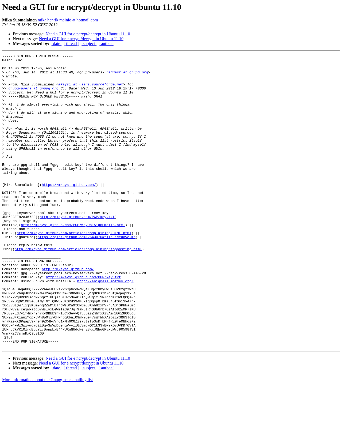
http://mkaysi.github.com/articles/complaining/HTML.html (74, 268)
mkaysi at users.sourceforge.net (91, 90)
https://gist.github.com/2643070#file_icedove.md (87, 273)
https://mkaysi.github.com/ (69, 211)
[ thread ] (71, 43)
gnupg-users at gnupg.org (33, 95)
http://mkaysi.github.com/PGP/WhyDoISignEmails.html (73, 259)
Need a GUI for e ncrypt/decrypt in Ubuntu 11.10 (88, 34)
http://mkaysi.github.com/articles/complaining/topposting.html (78, 288)
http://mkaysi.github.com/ (68, 312)
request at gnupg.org (127, 76)
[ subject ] (89, 43)
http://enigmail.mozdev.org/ (105, 326)
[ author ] (107, 43)
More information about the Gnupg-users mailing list (47, 438)
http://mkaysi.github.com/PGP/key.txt (77, 249)
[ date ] (56, 43)
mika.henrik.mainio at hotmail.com (68, 20)
